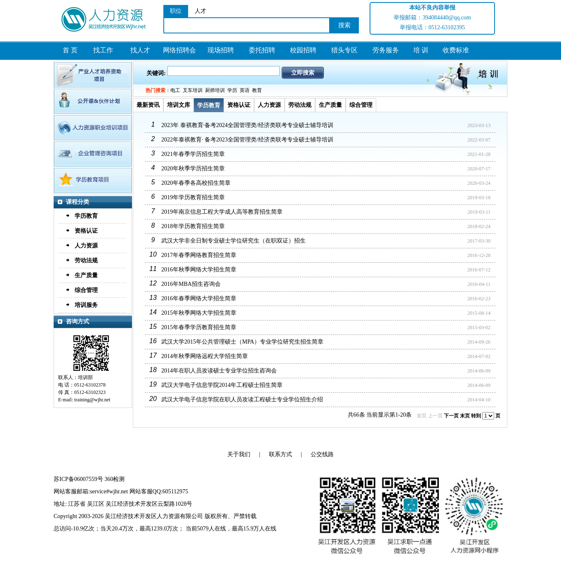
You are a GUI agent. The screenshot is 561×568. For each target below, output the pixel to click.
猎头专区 (344, 50)
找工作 (103, 50)
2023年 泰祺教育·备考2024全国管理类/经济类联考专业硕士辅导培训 (247, 125)
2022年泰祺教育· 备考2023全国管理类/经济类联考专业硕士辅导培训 (247, 140)
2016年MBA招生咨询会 (191, 284)
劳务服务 (385, 50)
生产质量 (86, 275)
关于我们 (238, 454)
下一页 (451, 416)
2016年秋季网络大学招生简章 (198, 269)
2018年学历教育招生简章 (193, 226)
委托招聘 (262, 50)
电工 (175, 90)
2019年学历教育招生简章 (193, 197)
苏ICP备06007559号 (78, 479)
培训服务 (86, 305)
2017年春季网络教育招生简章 (198, 255)
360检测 (114, 479)
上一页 (435, 416)
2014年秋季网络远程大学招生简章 (204, 356)
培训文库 (178, 105)
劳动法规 (86, 260)
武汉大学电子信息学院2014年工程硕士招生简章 (222, 385)
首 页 (70, 50)
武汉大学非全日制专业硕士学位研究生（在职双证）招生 (233, 241)
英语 (245, 90)
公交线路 (322, 454)
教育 (257, 90)
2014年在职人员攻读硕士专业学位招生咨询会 (219, 371)
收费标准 (456, 50)
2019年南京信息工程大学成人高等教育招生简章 (222, 212)
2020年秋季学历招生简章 (193, 168)
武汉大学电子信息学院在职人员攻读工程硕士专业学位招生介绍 (242, 399)
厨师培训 (215, 90)
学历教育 (86, 216)
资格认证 (86, 231)
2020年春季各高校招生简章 (196, 183)
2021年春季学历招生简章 (193, 154)
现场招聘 (220, 50)
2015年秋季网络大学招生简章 (198, 313)
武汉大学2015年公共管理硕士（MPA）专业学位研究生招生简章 (242, 342)
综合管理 (86, 290)
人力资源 (86, 246)
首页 (422, 416)
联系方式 (280, 454)
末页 (465, 416)
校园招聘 (303, 50)
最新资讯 (148, 105)
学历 (232, 90)
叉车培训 (193, 90)
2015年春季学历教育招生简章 (198, 327)
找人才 (140, 50)
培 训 (420, 50)
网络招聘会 (179, 50)
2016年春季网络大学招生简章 (198, 298)
